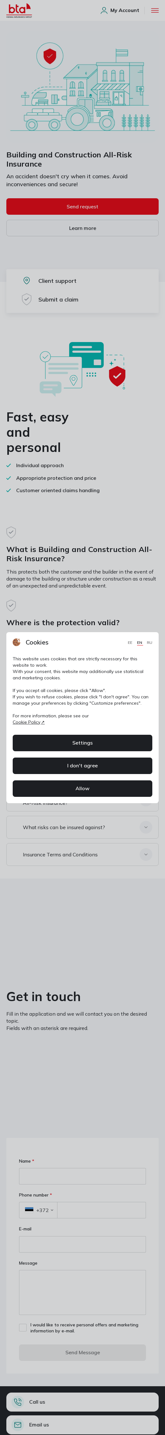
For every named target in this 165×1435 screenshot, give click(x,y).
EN (140, 642)
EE (130, 642)
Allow (82, 788)
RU (149, 642)
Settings (82, 743)
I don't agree (82, 765)
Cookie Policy (26, 722)
